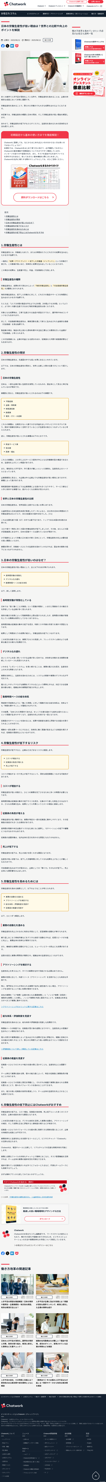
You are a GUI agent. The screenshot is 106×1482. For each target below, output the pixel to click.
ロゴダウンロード (50, 1450)
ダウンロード (6, 1469)
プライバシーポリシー (72, 1446)
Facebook (48, 1469)
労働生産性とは (12, 216)
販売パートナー (49, 1446)
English (89, 1443)
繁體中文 (89, 1446)
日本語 (89, 1439)
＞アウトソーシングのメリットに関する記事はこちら (22, 1006)
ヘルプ (25, 1454)
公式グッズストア (50, 1454)
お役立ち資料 (6, 1454)
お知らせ (26, 1439)
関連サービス (6, 1465)
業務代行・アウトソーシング (53, 14)
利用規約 (26, 1465)
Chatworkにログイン (92, 7)
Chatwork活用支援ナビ (30, 1458)
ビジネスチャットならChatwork (10, 1396)
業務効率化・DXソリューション (77, 14)
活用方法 (5, 1461)
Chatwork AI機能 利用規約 (31, 1469)
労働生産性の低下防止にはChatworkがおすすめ (25, 232)
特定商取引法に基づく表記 (31, 1462)
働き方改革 (9, 1297)
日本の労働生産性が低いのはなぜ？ (20, 222)
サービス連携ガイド (51, 1439)
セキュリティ (6, 1472)
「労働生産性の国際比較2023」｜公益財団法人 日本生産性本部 (31, 1197)
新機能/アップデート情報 (31, 1443)
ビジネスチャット (33, 14)
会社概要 (68, 1439)
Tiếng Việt (90, 1450)
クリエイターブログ (51, 1461)
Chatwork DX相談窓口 (74, 7)
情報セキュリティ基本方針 (74, 1450)
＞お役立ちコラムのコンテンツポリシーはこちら (33, 1245)
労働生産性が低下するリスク (17, 226)
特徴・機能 (5, 1446)
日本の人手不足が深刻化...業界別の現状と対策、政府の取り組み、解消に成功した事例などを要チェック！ (17, 1343)
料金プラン (5, 1443)
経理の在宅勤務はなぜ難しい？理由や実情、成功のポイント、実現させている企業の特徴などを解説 (52, 1343)
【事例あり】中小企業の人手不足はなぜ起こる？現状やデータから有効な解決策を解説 (52, 1383)
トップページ (6, 1439)
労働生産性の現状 (13, 219)
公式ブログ (48, 1457)
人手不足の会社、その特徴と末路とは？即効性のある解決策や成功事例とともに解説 (17, 1383)
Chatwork (14, 5)
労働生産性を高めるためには (17, 229)
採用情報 (68, 1443)
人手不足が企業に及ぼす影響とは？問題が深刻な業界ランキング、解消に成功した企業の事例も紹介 (52, 1304)
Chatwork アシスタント (55, 7)
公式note (47, 1465)
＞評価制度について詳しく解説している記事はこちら (22, 1049)
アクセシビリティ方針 (30, 1473)
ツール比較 (5, 1476)
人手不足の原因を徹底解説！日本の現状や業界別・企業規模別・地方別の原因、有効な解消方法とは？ (17, 1304)
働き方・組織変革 (97, 14)
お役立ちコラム (8, 13)
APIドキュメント (50, 1443)
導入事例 (5, 1450)
